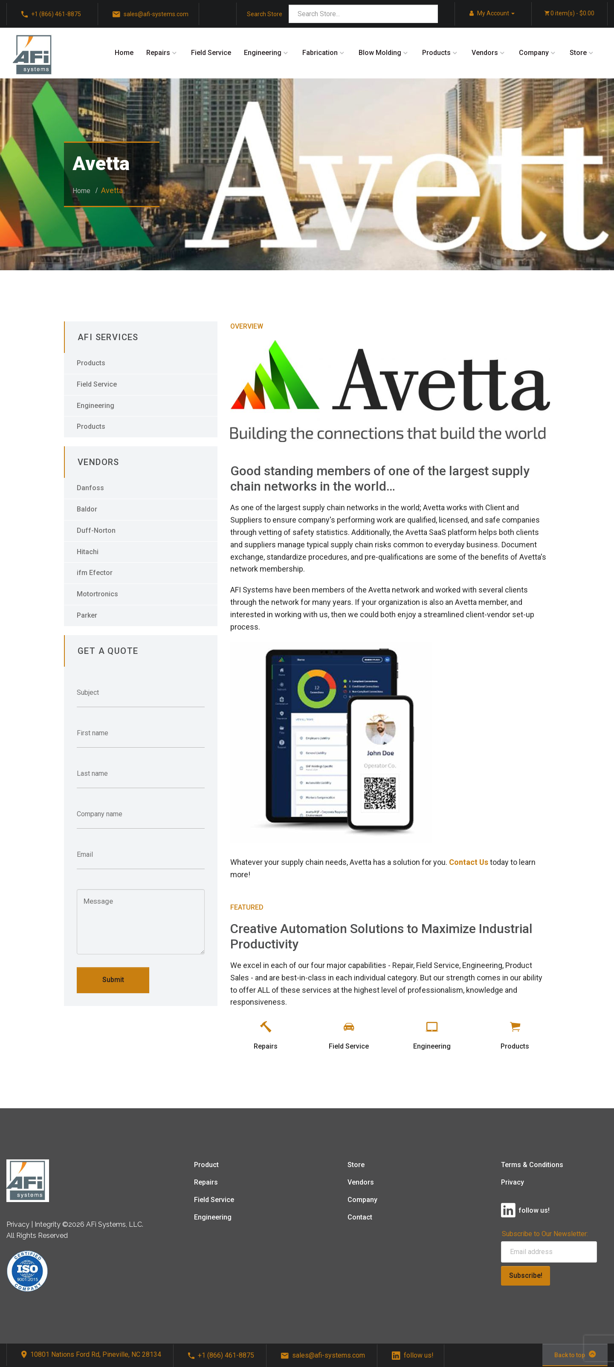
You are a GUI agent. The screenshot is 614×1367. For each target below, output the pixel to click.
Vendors (485, 53)
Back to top (575, 1354)
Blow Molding (380, 53)
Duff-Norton (96, 530)
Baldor (87, 509)
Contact (360, 1217)
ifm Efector (95, 573)
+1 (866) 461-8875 (221, 1355)
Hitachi (87, 552)
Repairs (158, 53)
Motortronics (97, 594)
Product (206, 1165)
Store (578, 53)
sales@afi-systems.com (323, 1355)
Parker (87, 615)
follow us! (413, 1355)
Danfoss (90, 488)
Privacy (512, 1182)
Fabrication (320, 53)
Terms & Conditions (532, 1165)
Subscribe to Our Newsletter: (545, 1234)
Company (534, 53)
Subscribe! (525, 1276)
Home (124, 53)
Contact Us (468, 862)
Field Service (211, 53)
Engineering (262, 53)
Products (436, 53)
